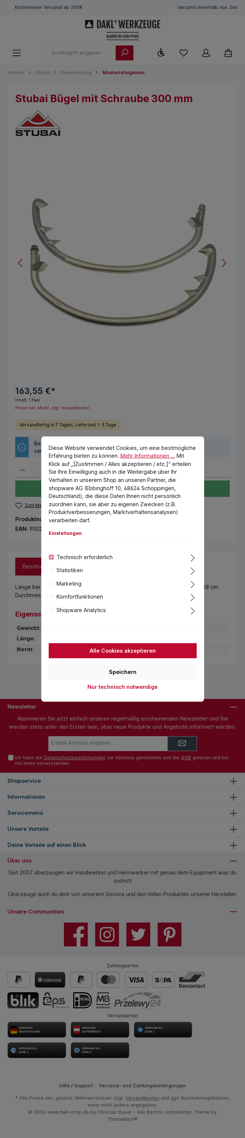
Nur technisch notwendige (122, 687)
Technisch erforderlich (85, 557)
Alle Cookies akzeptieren (123, 650)
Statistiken (70, 570)
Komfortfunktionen (80, 596)
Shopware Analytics (81, 609)
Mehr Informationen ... (147, 456)
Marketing (69, 583)
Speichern (122, 672)
